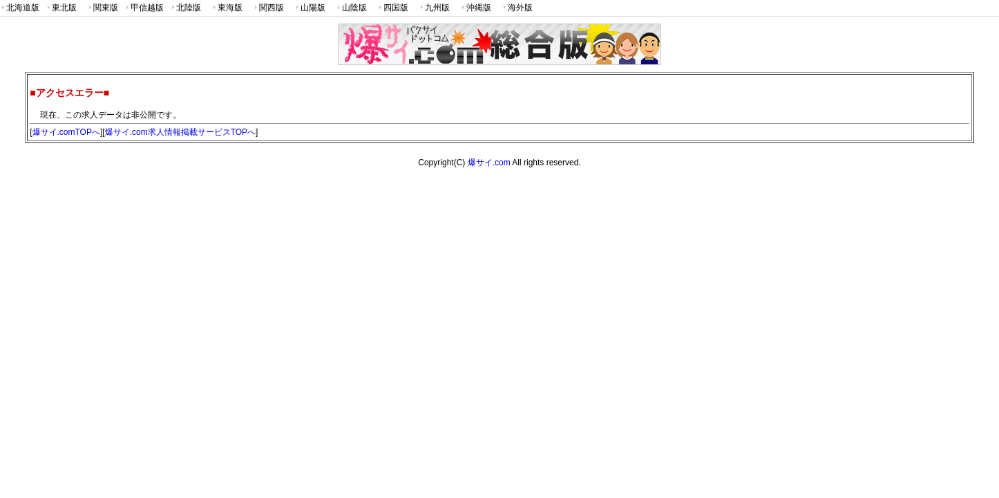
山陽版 (309, 8)
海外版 (517, 8)
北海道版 (19, 8)
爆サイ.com (489, 162)
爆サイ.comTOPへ (66, 132)
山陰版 (351, 8)
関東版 (102, 8)
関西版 (268, 8)
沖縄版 (475, 8)
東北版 (61, 8)
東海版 (226, 8)
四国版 (392, 8)
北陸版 (185, 8)
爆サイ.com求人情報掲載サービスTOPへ (180, 132)
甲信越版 (144, 8)
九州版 (434, 8)
